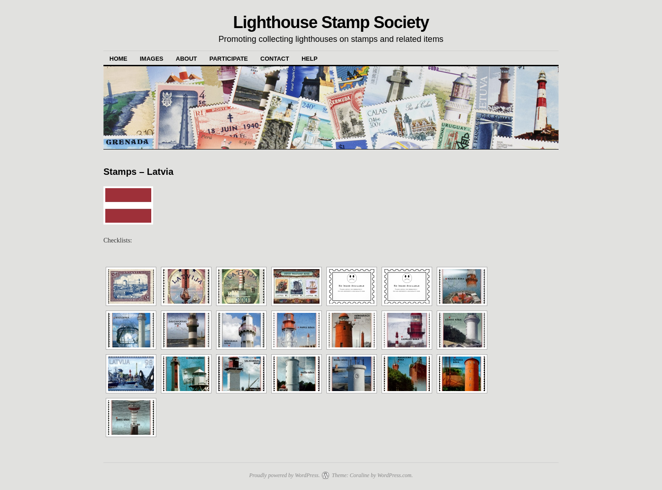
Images (151, 58)
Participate (229, 58)
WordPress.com (394, 475)
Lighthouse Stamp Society (331, 22)
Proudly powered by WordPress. (284, 475)
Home (118, 58)
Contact (274, 58)
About (186, 58)
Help (310, 58)
